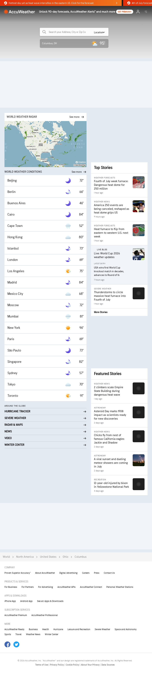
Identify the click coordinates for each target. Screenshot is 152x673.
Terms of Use (42, 664)
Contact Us (109, 572)
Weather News (33, 634)
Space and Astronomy (126, 629)
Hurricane (58, 629)
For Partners (28, 587)
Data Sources (108, 664)
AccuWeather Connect (91, 587)
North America (25, 557)
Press (96, 572)
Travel (18, 634)
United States (48, 557)
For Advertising (45, 587)
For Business (10, 587)
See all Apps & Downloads (50, 601)
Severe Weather (102, 629)
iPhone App (10, 601)
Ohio (65, 557)
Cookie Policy (73, 664)
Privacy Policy (57, 664)
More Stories (100, 312)
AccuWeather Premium (15, 615)
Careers (85, 572)
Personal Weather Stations (119, 587)
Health (45, 629)
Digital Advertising (68, 572)
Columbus (81, 557)
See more (79, 172)
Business (33, 629)
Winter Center (51, 634)
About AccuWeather (45, 572)
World (6, 557)
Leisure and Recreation (79, 629)
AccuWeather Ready (14, 629)
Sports (7, 634)
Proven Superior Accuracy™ (17, 572)
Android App (26, 601)
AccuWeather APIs (66, 587)
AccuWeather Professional (44, 615)
